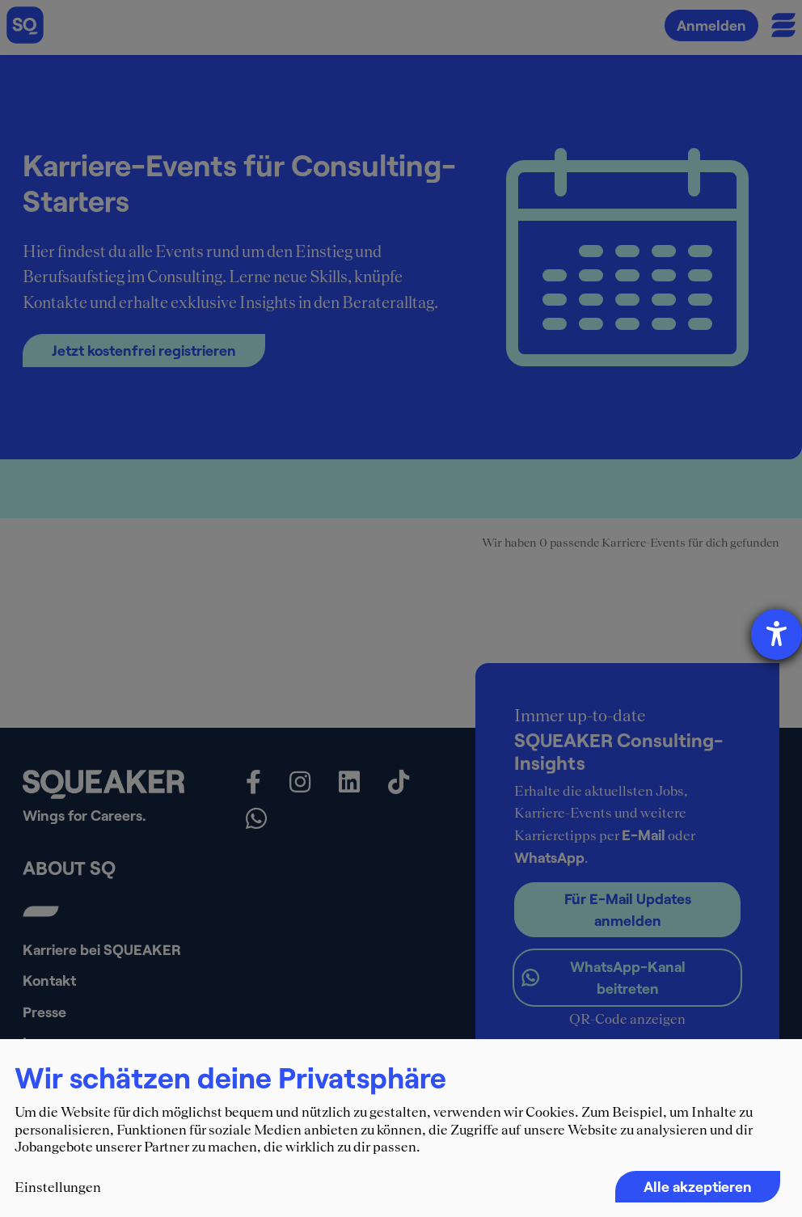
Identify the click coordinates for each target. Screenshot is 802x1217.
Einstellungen (58, 1187)
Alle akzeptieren (698, 1186)
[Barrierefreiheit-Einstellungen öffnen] (776, 634)
